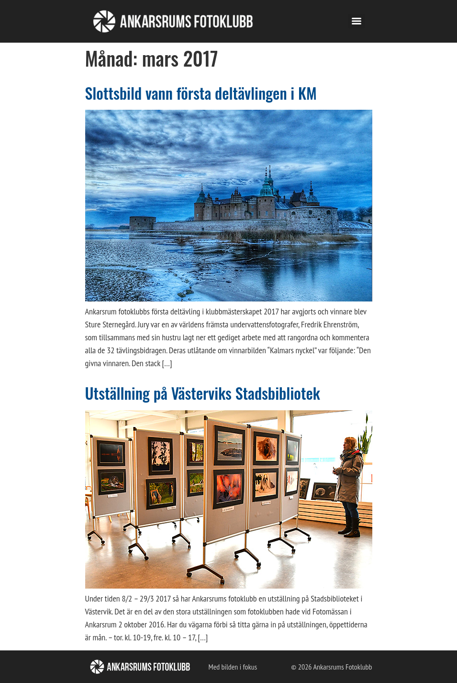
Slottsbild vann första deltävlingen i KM (201, 92)
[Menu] (356, 21)
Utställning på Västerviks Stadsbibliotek (202, 393)
